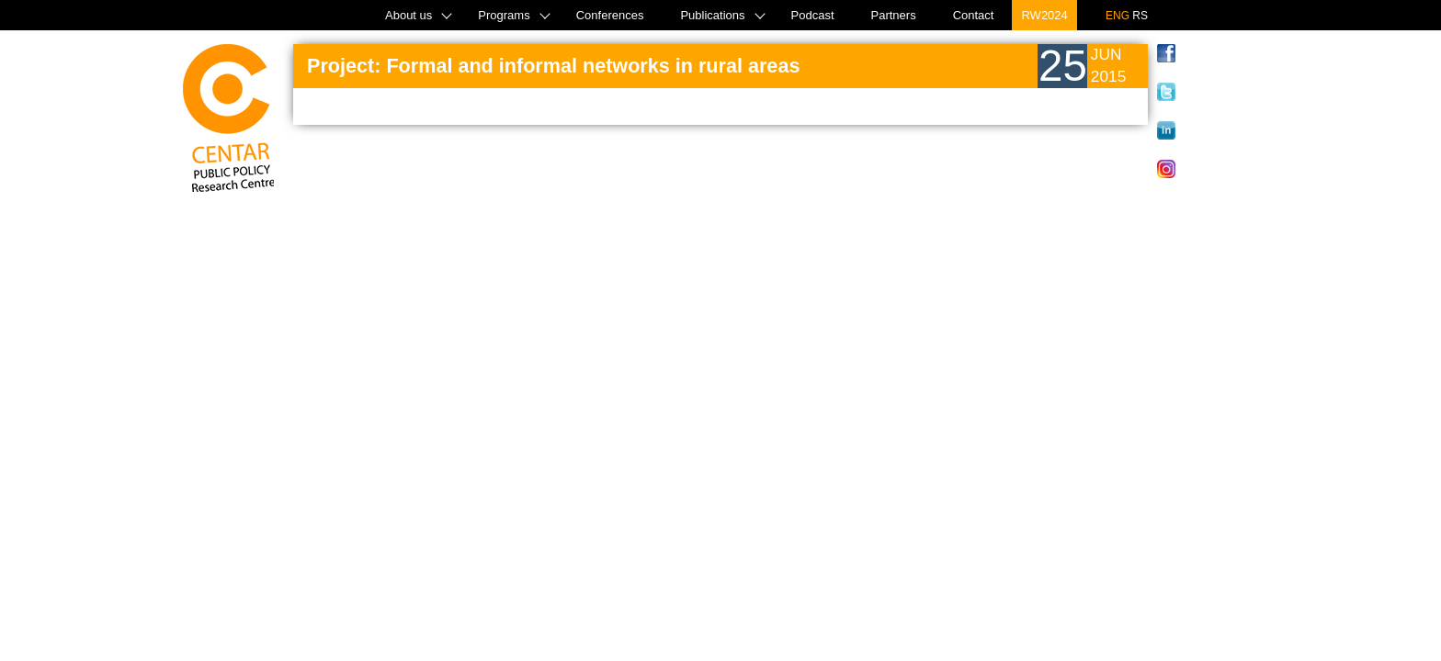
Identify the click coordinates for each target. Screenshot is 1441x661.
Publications (712, 15)
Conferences (610, 15)
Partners (893, 15)
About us (408, 15)
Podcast (812, 15)
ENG (1117, 15)
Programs (503, 15)
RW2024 (1044, 15)
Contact (973, 15)
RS (1140, 15)
